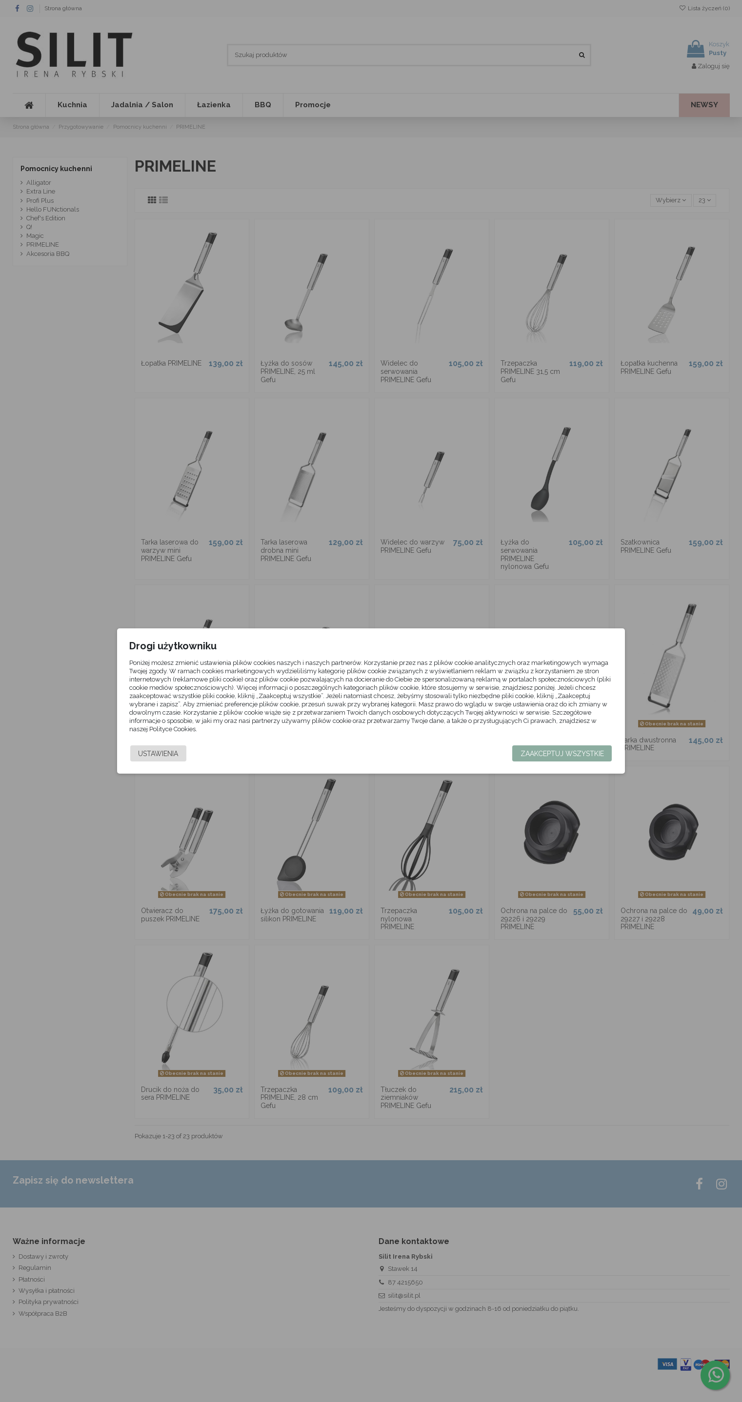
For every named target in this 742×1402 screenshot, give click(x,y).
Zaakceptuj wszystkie (546, 754)
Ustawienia (174, 754)
